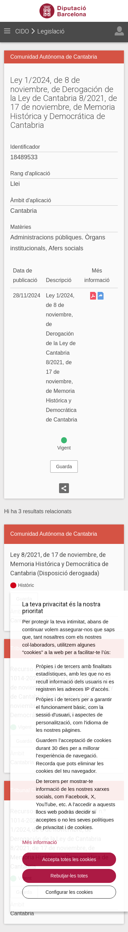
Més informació (39, 842)
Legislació (51, 31)
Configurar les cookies (69, 892)
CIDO (22, 31)
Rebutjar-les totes (69, 875)
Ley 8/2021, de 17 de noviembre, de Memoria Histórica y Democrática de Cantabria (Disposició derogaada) (59, 564)
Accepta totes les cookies (69, 859)
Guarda (64, 466)
